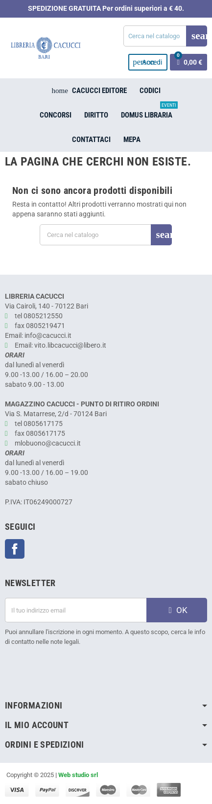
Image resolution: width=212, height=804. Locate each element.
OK (177, 610)
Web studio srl (78, 775)
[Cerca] (165, 36)
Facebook (14, 549)
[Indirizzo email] (75, 610)
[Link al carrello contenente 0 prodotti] (188, 62)
